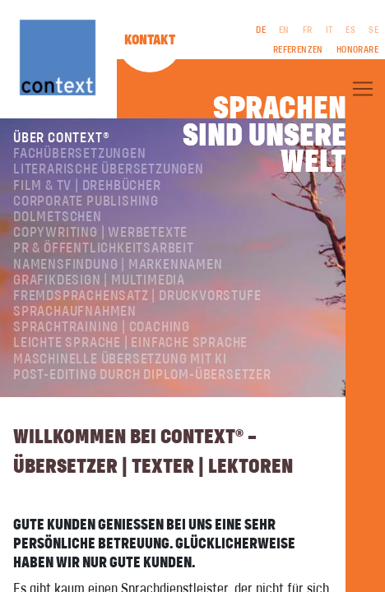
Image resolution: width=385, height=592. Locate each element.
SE (373, 30)
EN (284, 30)
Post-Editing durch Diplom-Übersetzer (142, 375)
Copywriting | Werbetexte (100, 232)
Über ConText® (61, 138)
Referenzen (298, 50)
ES (350, 30)
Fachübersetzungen (79, 153)
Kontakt (149, 40)
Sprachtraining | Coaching (101, 327)
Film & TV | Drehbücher (87, 185)
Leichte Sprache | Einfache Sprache (130, 342)
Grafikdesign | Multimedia (99, 280)
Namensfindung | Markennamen (118, 264)
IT (329, 30)
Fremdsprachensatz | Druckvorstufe (137, 296)
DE (261, 30)
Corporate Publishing (86, 201)
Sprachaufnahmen (75, 311)
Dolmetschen (57, 217)
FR (308, 30)
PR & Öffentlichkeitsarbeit (103, 248)
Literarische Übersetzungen (108, 169)
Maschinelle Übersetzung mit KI (120, 359)
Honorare (357, 50)
